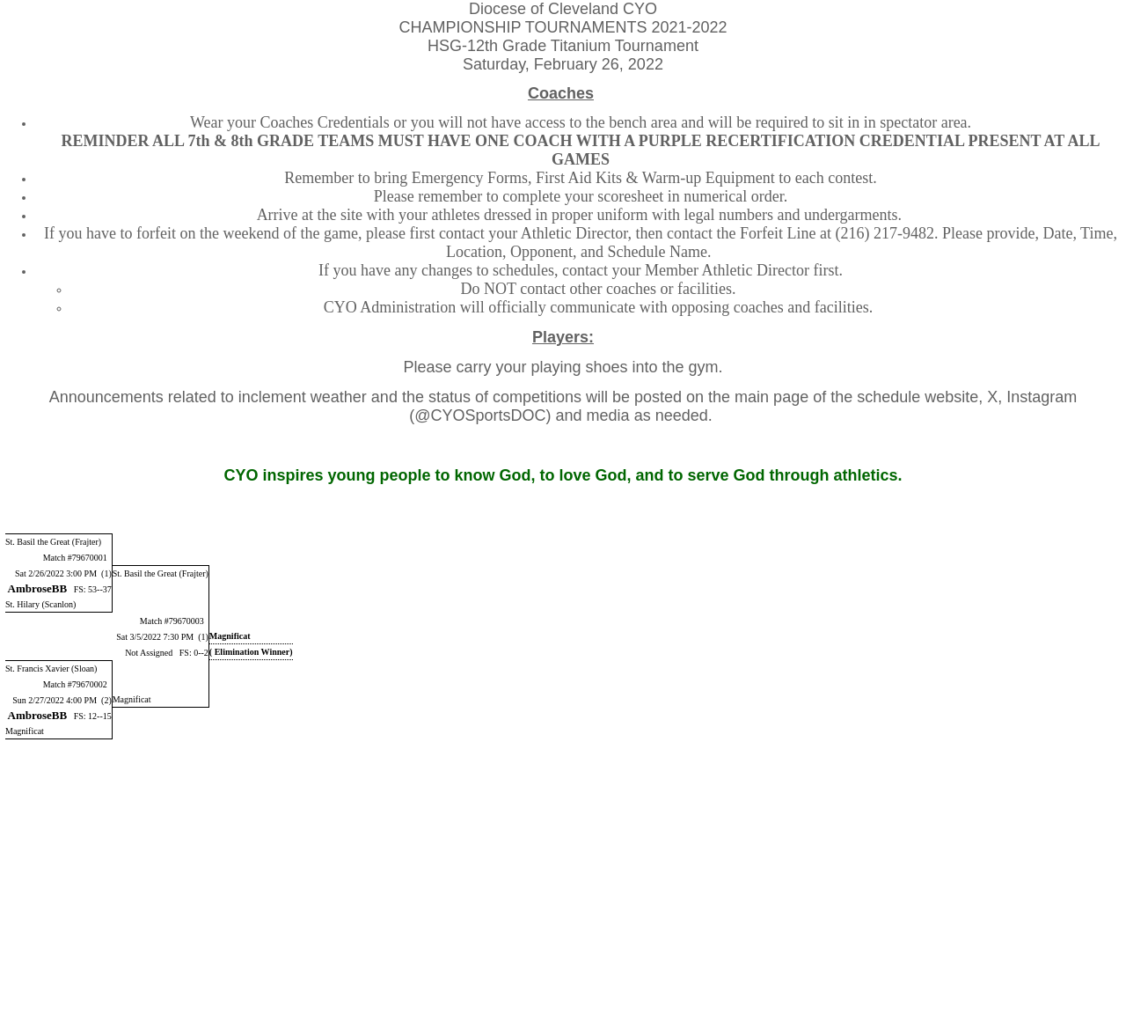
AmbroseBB (38, 588)
